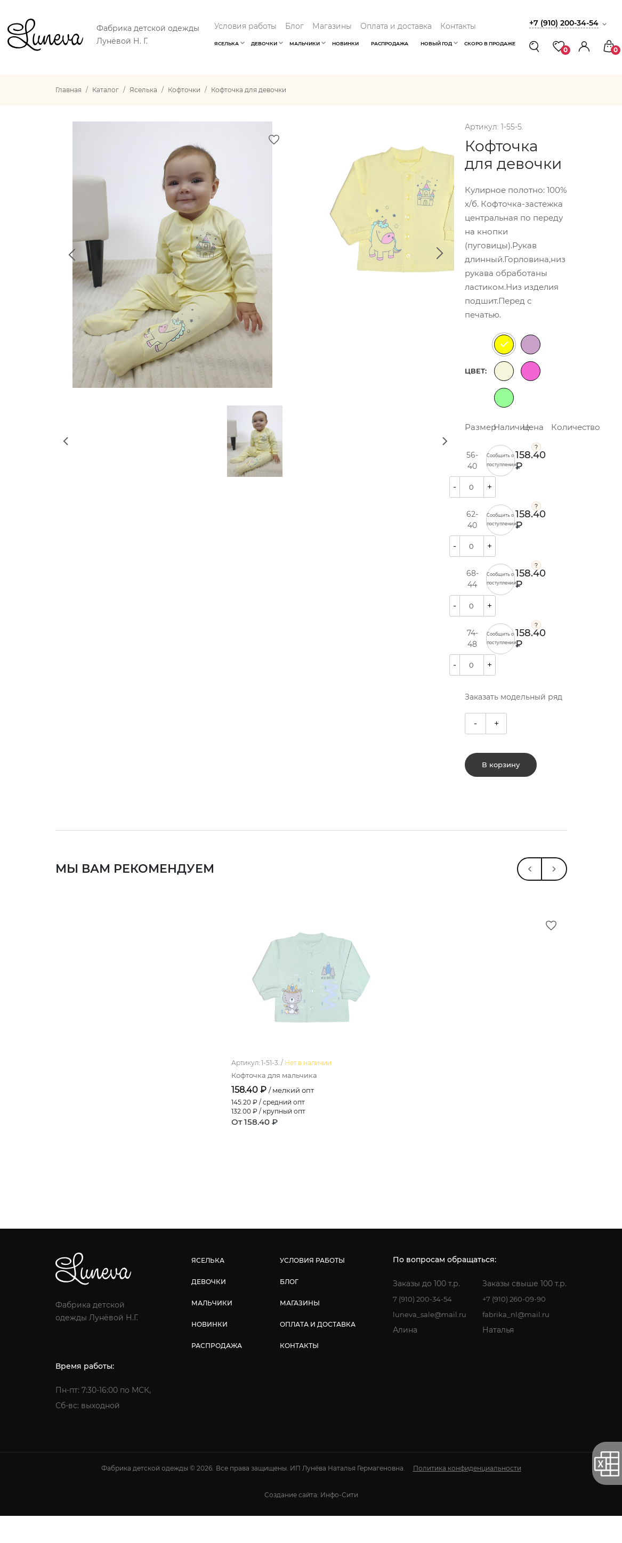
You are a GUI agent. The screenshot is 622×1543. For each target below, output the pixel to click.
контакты (297, 1373)
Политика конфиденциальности (467, 1495)
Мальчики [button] (304, 43)
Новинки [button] (345, 43)
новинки (209, 1351)
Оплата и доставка (396, 26)
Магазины (332, 26)
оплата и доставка (316, 1351)
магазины (298, 1330)
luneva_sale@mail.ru (429, 1341)
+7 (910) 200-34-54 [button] (566, 23)
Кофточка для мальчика (277, 1103)
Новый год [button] (436, 43)
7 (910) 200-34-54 (422, 1326)
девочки (208, 1309)
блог (287, 1309)
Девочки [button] (264, 43)
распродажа (216, 1373)
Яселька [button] (226, 43)
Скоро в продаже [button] (489, 43)
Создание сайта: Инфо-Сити (311, 1522)
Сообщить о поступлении (501, 460)
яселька (207, 1288)
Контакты (458, 26)
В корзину (501, 769)
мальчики (211, 1330)
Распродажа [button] (389, 43)
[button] (584, 46)
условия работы (310, 1288)
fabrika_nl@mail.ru (518, 1341)
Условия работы (245, 26)
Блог (294, 26)
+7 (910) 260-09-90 (517, 1326)
